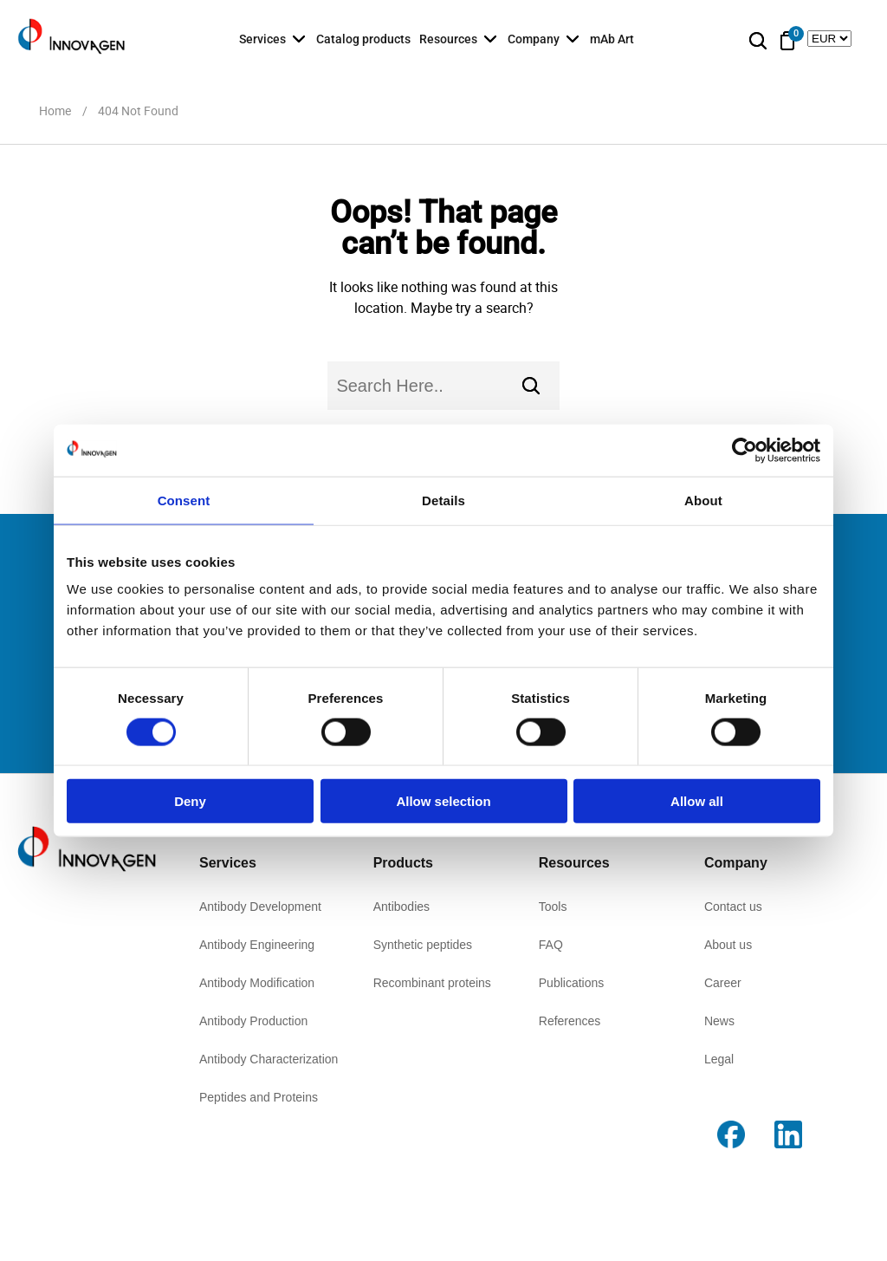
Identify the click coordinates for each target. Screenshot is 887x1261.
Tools (553, 906)
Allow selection (443, 801)
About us (728, 945)
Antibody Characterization (268, 1059)
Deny (190, 801)
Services (262, 39)
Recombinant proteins (432, 983)
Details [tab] (443, 499)
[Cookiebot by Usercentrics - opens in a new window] (744, 450)
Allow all (696, 801)
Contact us (733, 906)
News (719, 1021)
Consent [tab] (184, 499)
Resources (448, 39)
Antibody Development (260, 906)
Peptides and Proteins (258, 1097)
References (570, 1021)
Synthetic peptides (422, 945)
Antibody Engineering (256, 945)
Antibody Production (253, 1021)
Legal (719, 1059)
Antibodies (401, 906)
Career (722, 983)
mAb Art (612, 39)
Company (534, 39)
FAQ (551, 945)
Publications (572, 983)
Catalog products (363, 39)
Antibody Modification (256, 983)
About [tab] (703, 499)
